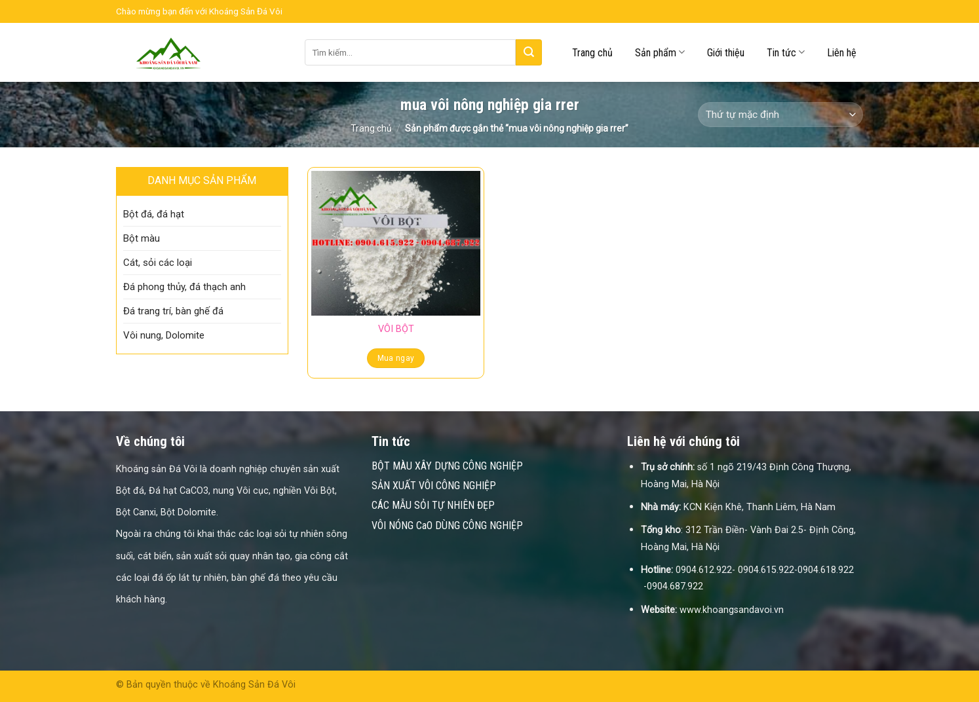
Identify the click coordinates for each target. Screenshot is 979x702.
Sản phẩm (660, 52)
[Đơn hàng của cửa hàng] (780, 115)
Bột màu (141, 238)
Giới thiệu (725, 52)
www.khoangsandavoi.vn (732, 610)
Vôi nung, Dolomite (163, 335)
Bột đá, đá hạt (153, 214)
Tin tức (786, 52)
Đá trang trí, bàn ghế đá (173, 311)
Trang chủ (592, 52)
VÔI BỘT (396, 329)
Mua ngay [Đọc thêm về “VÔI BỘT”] (396, 358)
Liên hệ (841, 52)
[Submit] (529, 52)
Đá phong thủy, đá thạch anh (184, 287)
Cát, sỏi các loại (157, 262)
